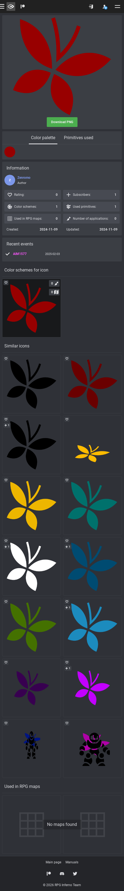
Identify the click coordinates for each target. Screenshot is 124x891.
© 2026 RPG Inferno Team (62, 885)
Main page (53, 862)
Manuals (72, 862)
